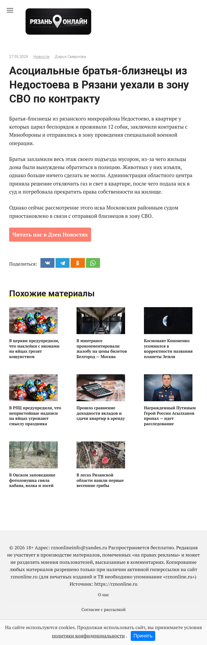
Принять (142, 636)
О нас (103, 595)
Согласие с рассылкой (103, 609)
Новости (41, 56)
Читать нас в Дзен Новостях (50, 234)
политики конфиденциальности (88, 635)
